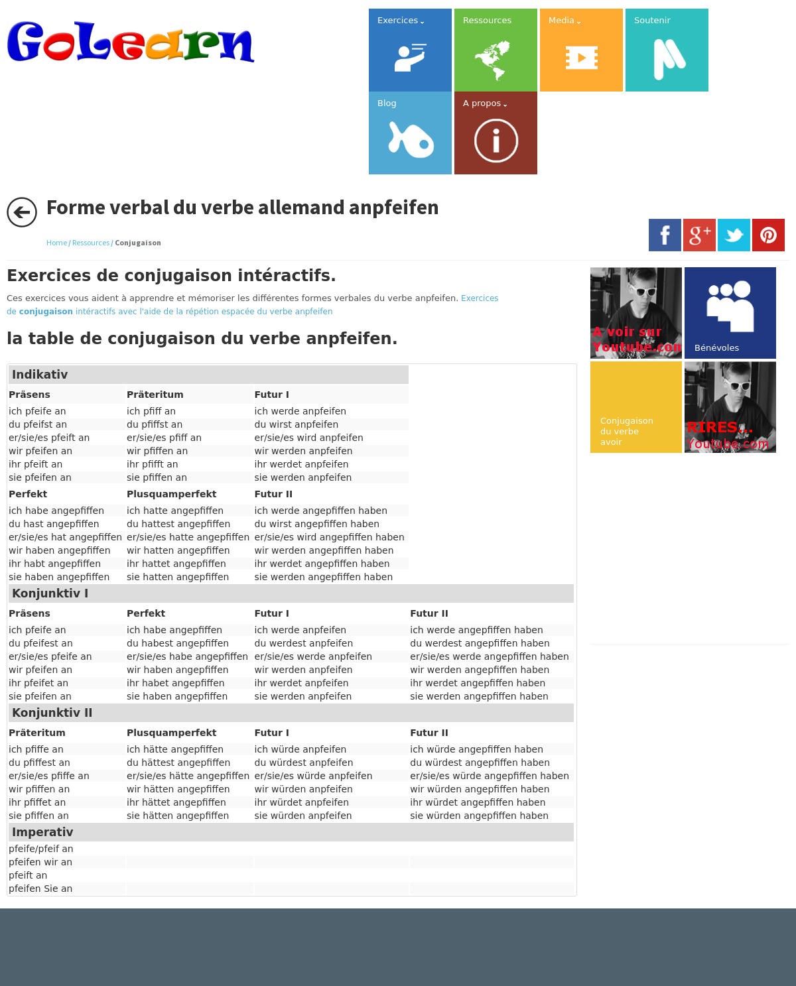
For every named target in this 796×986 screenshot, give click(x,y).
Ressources (90, 242)
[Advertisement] (692, 550)
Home (56, 242)
